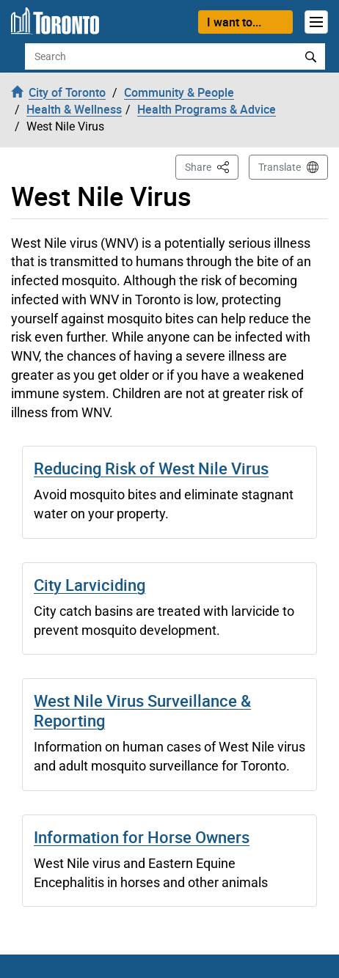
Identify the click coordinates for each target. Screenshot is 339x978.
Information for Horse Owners (141, 837)
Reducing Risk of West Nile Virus (151, 468)
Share (211, 166)
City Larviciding (89, 584)
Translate (279, 167)
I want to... (234, 22)
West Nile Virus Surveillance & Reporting (142, 710)
